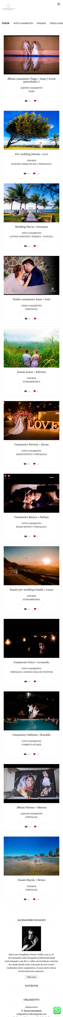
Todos (5, 23)
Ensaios (41, 23)
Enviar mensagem (33, 1001)
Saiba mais (31, 967)
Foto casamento (23, 23)
